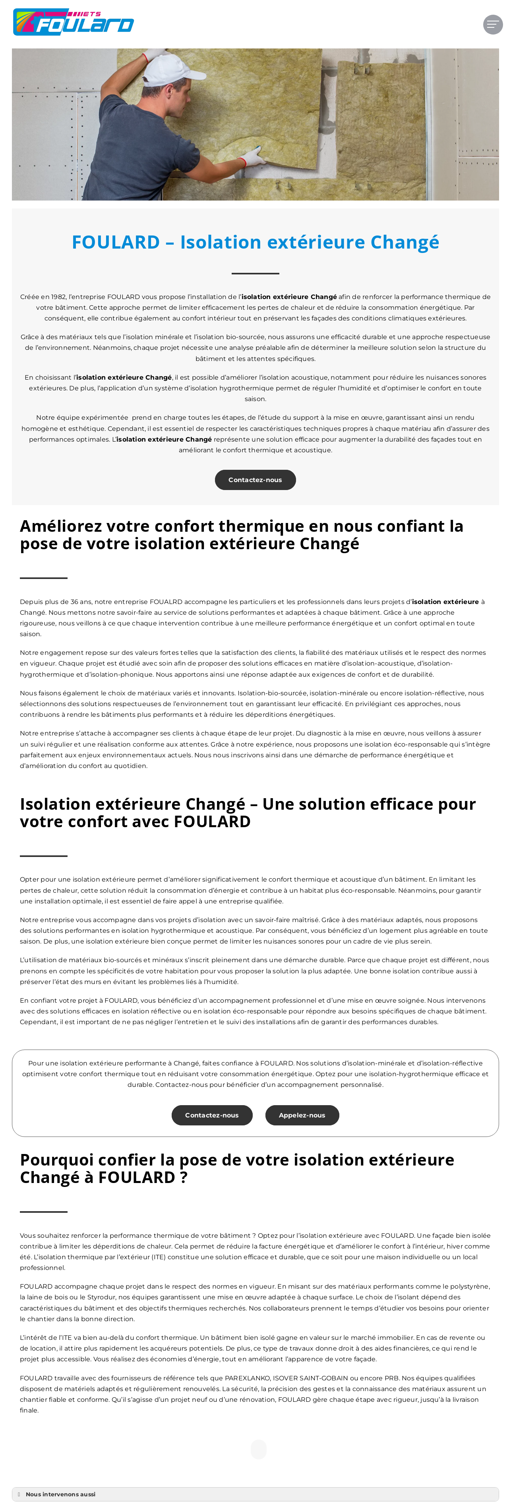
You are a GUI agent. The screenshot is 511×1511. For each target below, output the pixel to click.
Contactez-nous (255, 480)
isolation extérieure (109, 377)
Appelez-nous (302, 1115)
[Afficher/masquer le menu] (493, 24)
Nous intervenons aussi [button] (55, 1494)
